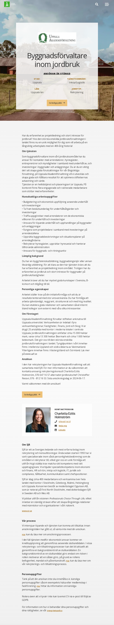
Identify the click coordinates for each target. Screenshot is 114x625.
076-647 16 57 (66, 423)
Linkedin (62, 431)
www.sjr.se (28, 512)
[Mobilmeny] (107, 5)
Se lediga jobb (55, 103)
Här (24, 536)
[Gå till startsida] (13, 5)
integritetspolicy (56, 611)
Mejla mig (64, 427)
